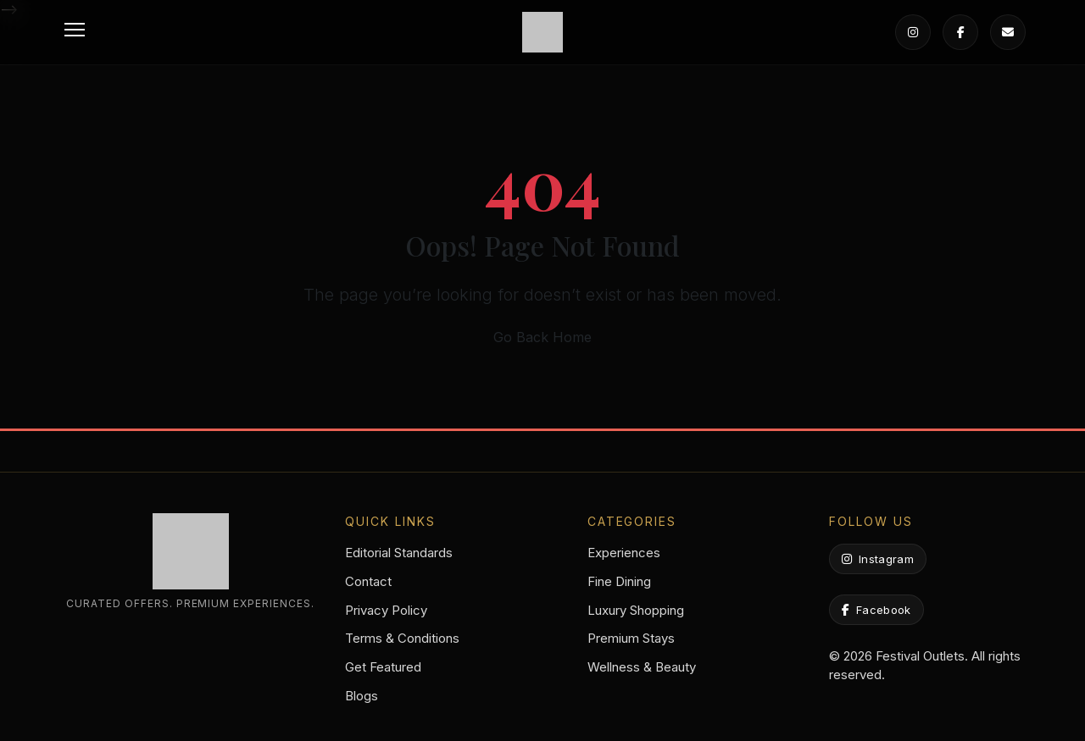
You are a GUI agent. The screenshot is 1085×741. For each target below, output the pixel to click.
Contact (368, 581)
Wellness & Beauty (641, 667)
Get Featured (383, 667)
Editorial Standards (399, 553)
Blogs (361, 696)
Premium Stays (631, 638)
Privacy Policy (386, 610)
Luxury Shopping (635, 610)
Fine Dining (619, 581)
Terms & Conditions (402, 638)
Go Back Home (542, 337)
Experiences (623, 553)
